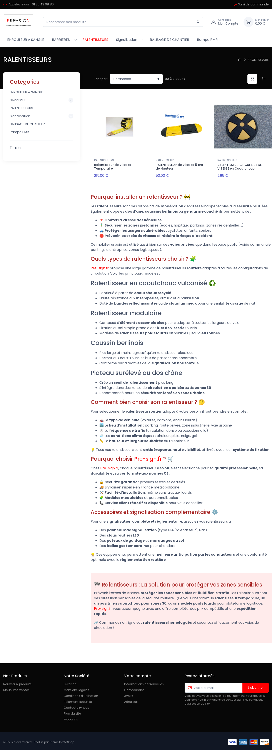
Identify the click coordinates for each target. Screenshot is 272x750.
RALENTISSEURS (95, 39)
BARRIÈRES (61, 39)
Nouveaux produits (17, 682)
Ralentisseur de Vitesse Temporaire (112, 167)
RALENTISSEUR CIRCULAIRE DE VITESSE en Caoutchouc (239, 167)
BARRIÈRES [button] (41, 100)
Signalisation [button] (41, 116)
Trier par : (101, 79)
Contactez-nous (76, 706)
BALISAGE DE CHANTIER (169, 39)
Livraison (70, 682)
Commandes (134, 688)
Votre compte (137, 674)
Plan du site (72, 712)
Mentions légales (76, 688)
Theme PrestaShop (61, 740)
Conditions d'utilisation (81, 694)
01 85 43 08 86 (43, 4)
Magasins (71, 717)
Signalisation (126, 39)
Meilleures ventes (16, 688)
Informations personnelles (144, 682)
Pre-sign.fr (100, 266)
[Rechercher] (198, 22)
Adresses (131, 700)
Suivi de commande (251, 4)
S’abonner (255, 685)
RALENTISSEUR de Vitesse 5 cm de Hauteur (179, 167)
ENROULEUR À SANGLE (25, 39)
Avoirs (128, 694)
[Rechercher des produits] (123, 22)
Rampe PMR (207, 39)
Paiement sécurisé (78, 700)
